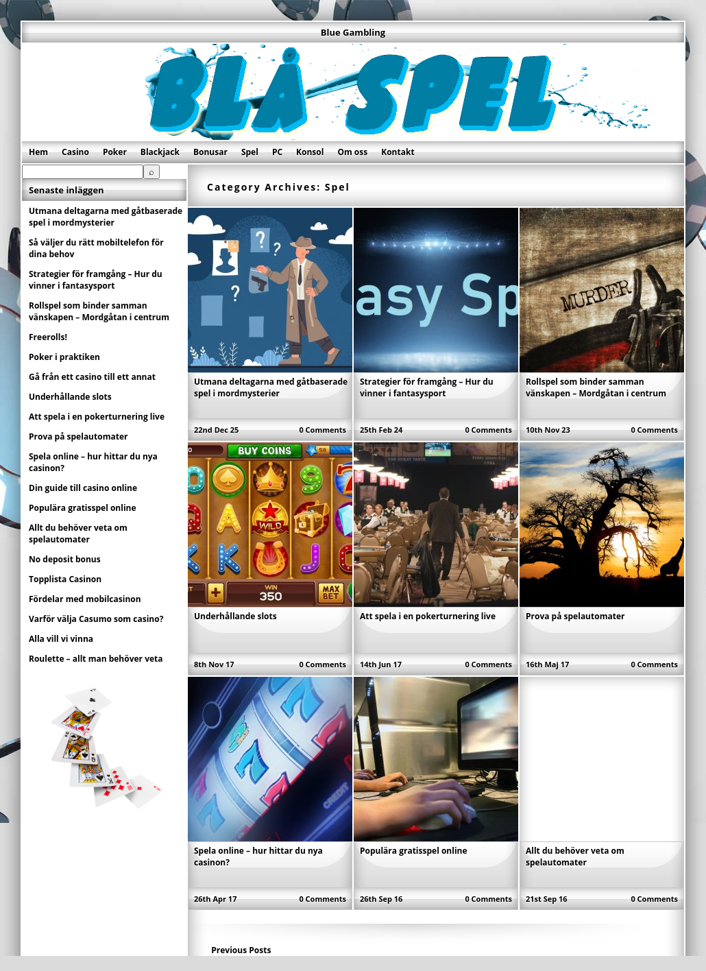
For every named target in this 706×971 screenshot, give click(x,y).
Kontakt (397, 152)
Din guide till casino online (83, 488)
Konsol (310, 152)
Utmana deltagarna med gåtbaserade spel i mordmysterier (271, 387)
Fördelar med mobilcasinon (85, 599)
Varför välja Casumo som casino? (96, 619)
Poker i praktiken (64, 357)
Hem (38, 152)
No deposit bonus (65, 559)
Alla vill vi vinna (61, 639)
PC (277, 152)
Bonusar (210, 152)
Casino (75, 152)
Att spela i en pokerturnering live (428, 616)
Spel (249, 152)
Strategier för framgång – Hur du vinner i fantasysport (427, 387)
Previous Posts (241, 950)
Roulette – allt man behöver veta (96, 658)
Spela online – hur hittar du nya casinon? (93, 462)
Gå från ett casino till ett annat (92, 377)
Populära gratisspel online (413, 850)
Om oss (352, 152)
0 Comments (322, 429)
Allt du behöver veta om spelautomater (575, 856)
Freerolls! (48, 337)
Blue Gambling (353, 32)
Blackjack (160, 152)
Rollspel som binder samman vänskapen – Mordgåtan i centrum (596, 387)
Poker (115, 152)
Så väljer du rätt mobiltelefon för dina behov (96, 248)
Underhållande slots (235, 616)
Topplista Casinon (65, 579)
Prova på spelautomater (575, 616)
